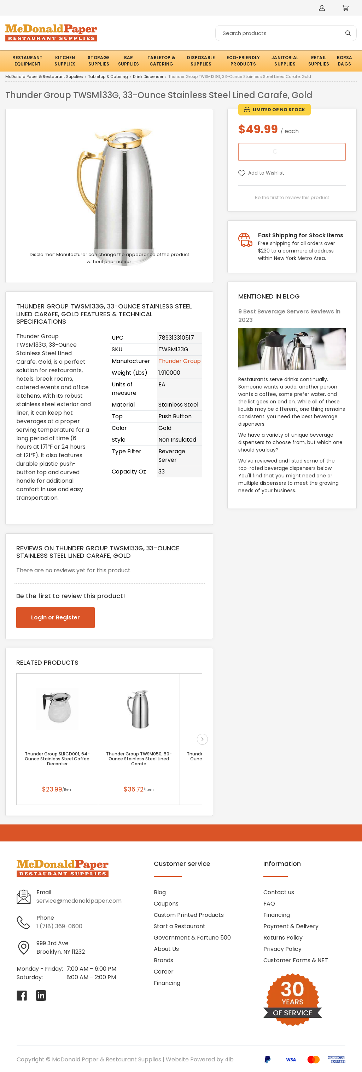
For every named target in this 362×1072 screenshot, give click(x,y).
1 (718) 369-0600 (59, 926)
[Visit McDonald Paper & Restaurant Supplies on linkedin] (41, 995)
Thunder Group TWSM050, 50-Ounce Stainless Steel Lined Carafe (139, 758)
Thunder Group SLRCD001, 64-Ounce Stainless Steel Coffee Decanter (57, 758)
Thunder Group (179, 361)
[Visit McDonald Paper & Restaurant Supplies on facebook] (22, 995)
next (202, 739)
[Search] (286, 33)
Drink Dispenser (148, 76)
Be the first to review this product (292, 197)
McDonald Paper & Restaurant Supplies (44, 76)
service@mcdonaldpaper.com (79, 901)
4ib (229, 1059)
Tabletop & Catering (108, 76)
